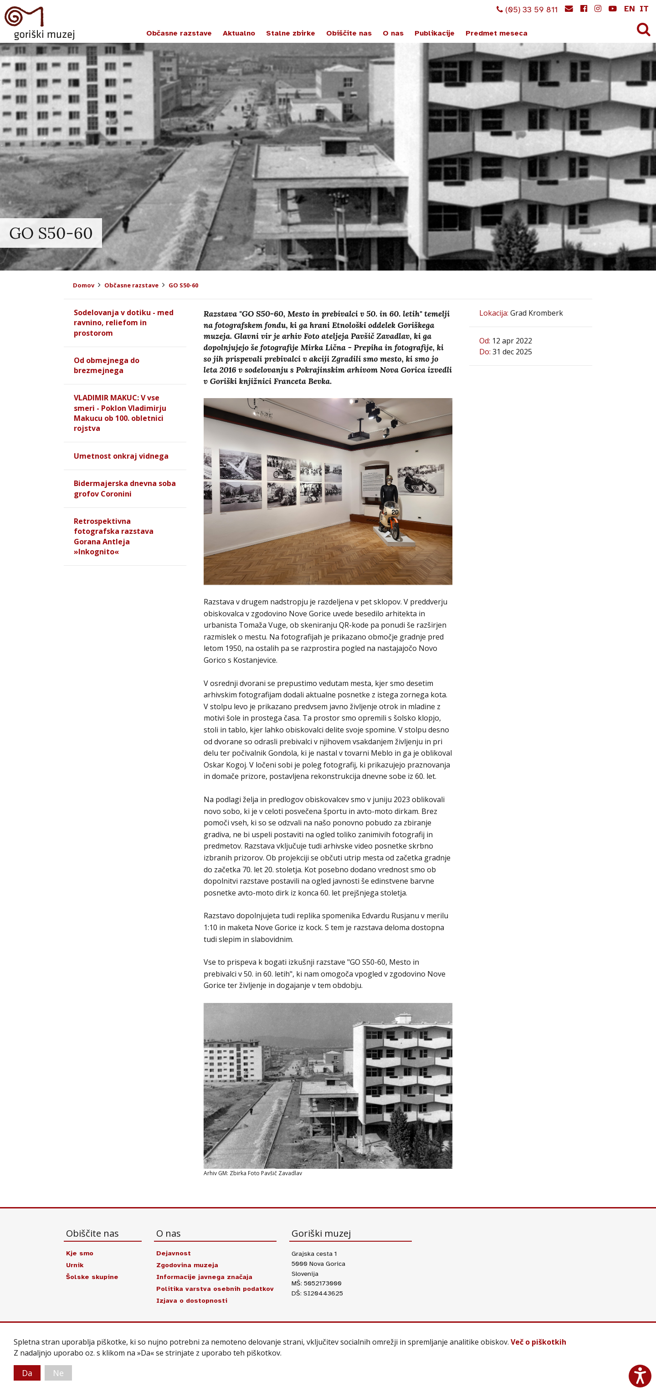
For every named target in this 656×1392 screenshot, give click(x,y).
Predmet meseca (497, 33)
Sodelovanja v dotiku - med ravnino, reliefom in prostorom (124, 322)
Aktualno (239, 33)
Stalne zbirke (290, 33)
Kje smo (79, 1253)
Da (27, 1372)
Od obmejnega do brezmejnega (106, 365)
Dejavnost (173, 1253)
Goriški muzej (40, 23)
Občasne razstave (179, 33)
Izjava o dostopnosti (191, 1300)
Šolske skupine (92, 1277)
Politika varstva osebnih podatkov (215, 1289)
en (629, 9)
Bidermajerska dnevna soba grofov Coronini (125, 488)
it (644, 9)
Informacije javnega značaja (204, 1277)
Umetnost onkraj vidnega (121, 456)
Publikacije (435, 33)
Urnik (74, 1265)
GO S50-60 (183, 285)
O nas (393, 33)
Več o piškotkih (538, 1342)
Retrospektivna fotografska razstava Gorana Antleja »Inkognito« (114, 536)
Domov (83, 285)
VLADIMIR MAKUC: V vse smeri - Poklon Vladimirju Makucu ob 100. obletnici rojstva (120, 413)
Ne (58, 1372)
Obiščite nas (349, 33)
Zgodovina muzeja (187, 1265)
